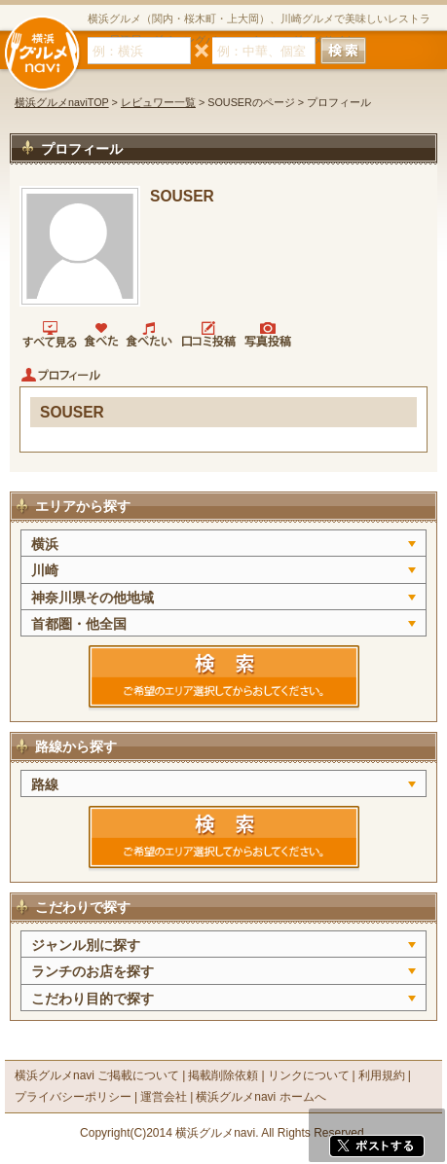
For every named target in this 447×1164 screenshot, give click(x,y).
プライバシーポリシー (73, 1097)
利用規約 (381, 1075)
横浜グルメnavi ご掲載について (97, 1075)
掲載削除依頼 (223, 1075)
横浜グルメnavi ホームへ (260, 1097)
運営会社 (163, 1097)
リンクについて (309, 1075)
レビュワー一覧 (158, 102)
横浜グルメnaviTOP (62, 102)
